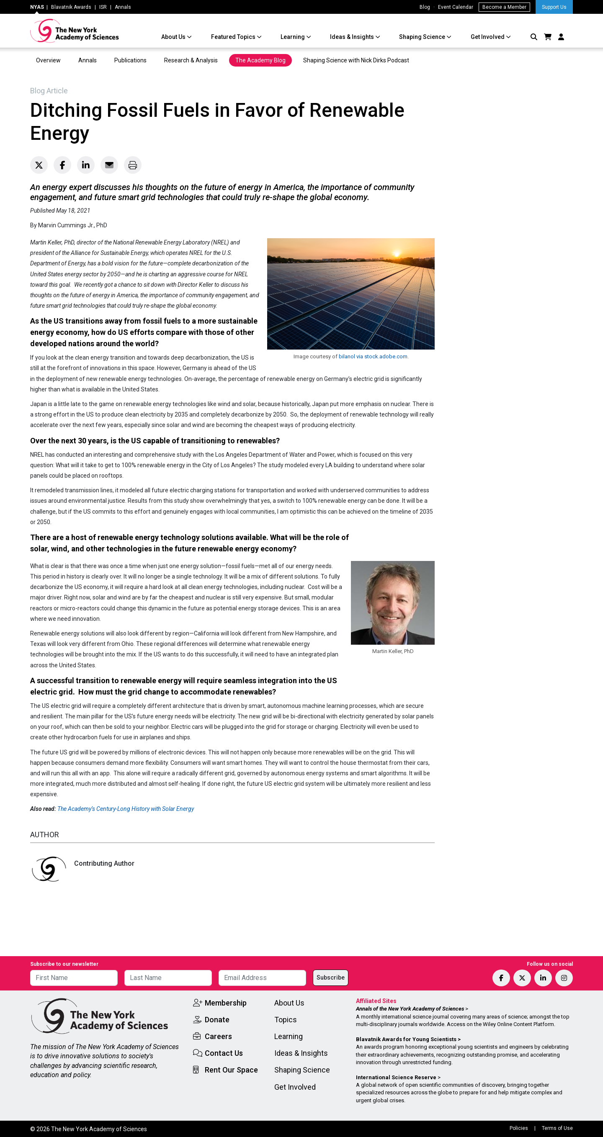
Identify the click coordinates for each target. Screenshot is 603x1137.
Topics (285, 1019)
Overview (48, 60)
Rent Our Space (231, 1069)
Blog (425, 7)
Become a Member (504, 7)
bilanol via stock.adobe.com (373, 356)
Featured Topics (234, 36)
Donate (217, 1019)
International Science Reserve (396, 1077)
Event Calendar (455, 7)
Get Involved (488, 36)
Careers (218, 1036)
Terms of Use (557, 1128)
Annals (123, 7)
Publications (130, 60)
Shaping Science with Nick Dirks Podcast (356, 60)
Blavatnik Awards (71, 7)
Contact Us (224, 1053)
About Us (174, 36)
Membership (226, 1002)
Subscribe (331, 977)
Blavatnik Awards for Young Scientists (406, 1039)
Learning (293, 36)
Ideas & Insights (352, 36)
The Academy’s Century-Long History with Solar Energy (125, 808)
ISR (103, 7)
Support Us (554, 7)
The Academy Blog (260, 60)
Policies (519, 1128)
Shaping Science (422, 36)
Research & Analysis (191, 60)
